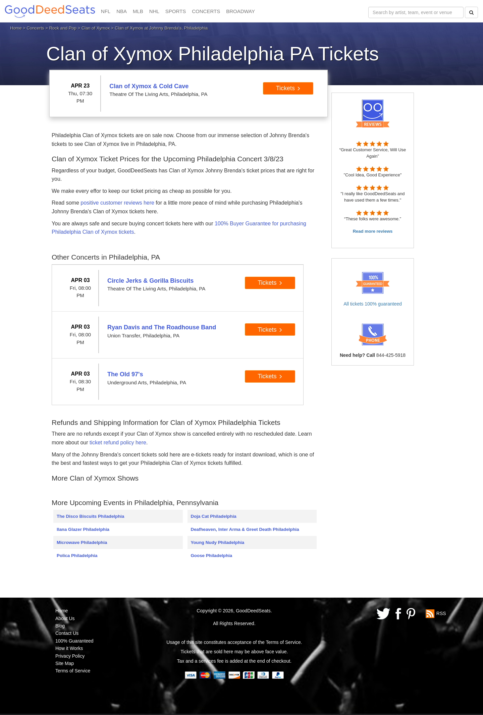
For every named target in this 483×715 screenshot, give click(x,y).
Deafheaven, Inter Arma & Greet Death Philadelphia (245, 529)
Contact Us (66, 633)
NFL (105, 11)
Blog (60, 625)
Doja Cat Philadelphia (213, 516)
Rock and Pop (62, 28)
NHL (154, 11)
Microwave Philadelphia (82, 542)
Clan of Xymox (96, 28)
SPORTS (175, 11)
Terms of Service (72, 670)
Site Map (64, 663)
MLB (138, 11)
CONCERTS (206, 11)
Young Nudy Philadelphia (218, 542)
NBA (121, 11)
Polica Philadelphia (77, 555)
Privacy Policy (70, 656)
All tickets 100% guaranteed (372, 304)
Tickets (288, 88)
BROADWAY (240, 11)
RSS (441, 613)
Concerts (35, 28)
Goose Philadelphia (211, 555)
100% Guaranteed (74, 641)
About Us (65, 618)
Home (16, 28)
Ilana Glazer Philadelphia (83, 529)
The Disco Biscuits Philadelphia (90, 516)
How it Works (69, 648)
